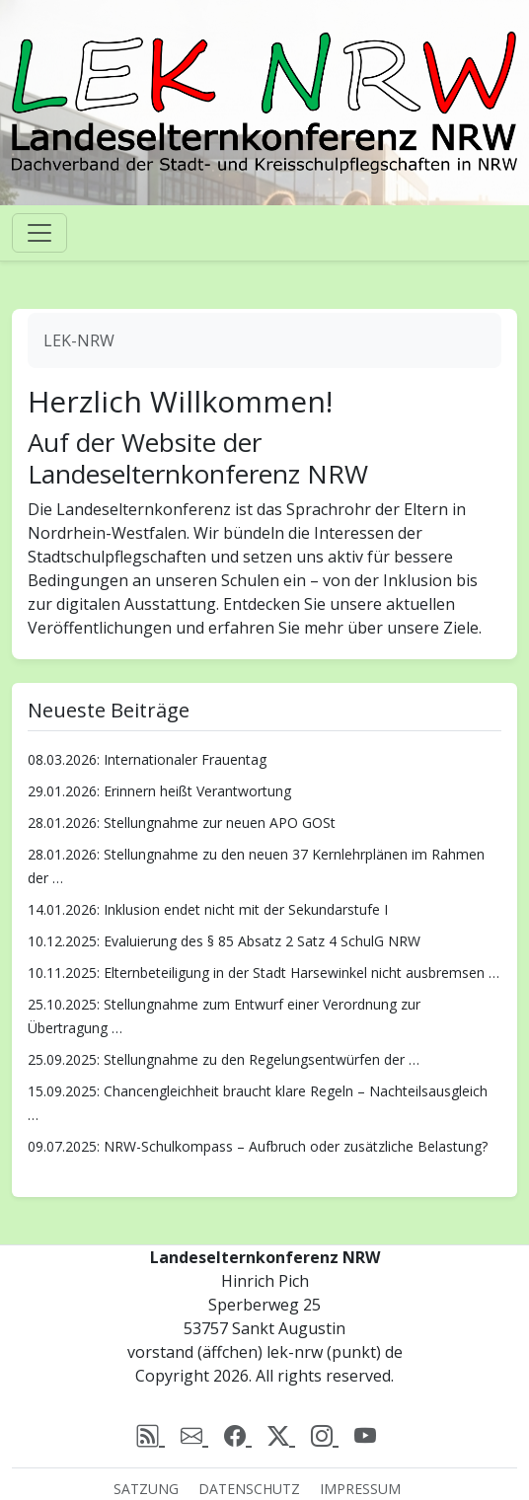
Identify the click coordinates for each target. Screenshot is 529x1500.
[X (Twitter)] (281, 1435)
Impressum (360, 1488)
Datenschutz (249, 1488)
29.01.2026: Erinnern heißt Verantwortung (159, 791)
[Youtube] (365, 1435)
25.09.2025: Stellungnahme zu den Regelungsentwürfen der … (223, 1059)
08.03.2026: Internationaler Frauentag (147, 759)
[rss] (151, 1435)
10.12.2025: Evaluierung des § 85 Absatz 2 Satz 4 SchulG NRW (224, 941)
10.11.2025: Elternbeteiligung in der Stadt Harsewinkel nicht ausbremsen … (263, 972)
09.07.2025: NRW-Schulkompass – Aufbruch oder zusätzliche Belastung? (258, 1146)
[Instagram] (325, 1435)
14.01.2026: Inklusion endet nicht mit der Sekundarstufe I (208, 909)
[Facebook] (238, 1435)
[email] (194, 1435)
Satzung (146, 1488)
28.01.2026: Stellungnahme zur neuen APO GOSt (182, 822)
